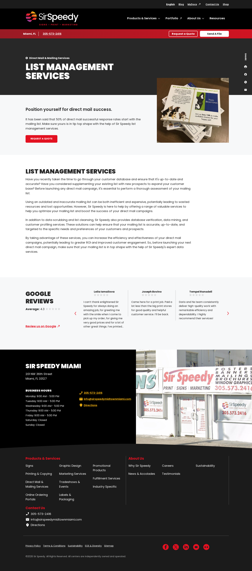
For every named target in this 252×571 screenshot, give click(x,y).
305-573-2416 (52, 34)
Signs (29, 466)
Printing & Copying (39, 474)
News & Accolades (141, 474)
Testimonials (171, 474)
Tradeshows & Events (69, 484)
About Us (194, 18)
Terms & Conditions (54, 545)
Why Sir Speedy (139, 466)
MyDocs (192, 4)
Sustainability (205, 466)
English (170, 4)
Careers (168, 466)
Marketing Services (72, 474)
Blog (181, 4)
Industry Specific (105, 487)
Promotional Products (101, 468)
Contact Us (212, 4)
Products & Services (142, 18)
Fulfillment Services (106, 478)
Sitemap (109, 545)
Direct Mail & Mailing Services (49, 58)
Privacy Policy (33, 545)
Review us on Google (41, 326)
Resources (217, 18)
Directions (88, 405)
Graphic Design (70, 466)
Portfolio (172, 18)
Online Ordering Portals (37, 497)
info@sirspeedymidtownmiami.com (105, 399)
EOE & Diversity (93, 545)
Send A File (214, 34)
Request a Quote (183, 34)
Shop (226, 4)
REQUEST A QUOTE (41, 138)
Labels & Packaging (66, 497)
